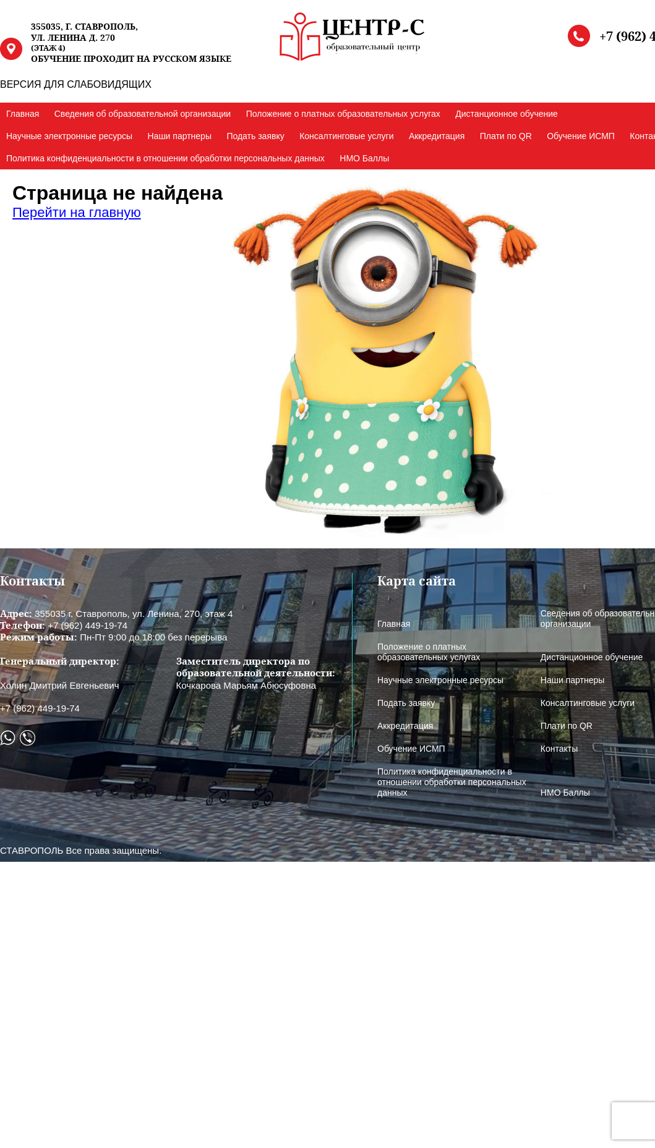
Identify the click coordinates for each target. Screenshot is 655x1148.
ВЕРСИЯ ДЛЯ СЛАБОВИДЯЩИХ (76, 84)
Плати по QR (506, 136)
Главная (22, 114)
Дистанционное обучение (506, 114)
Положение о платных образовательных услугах (343, 114)
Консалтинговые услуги (346, 136)
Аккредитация (436, 136)
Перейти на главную (76, 212)
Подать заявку (255, 136)
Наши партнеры (179, 136)
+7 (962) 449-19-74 (40, 708)
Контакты (559, 749)
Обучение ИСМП (581, 136)
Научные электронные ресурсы (69, 136)
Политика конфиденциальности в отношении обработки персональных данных (165, 158)
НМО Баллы (364, 158)
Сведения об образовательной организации (142, 114)
